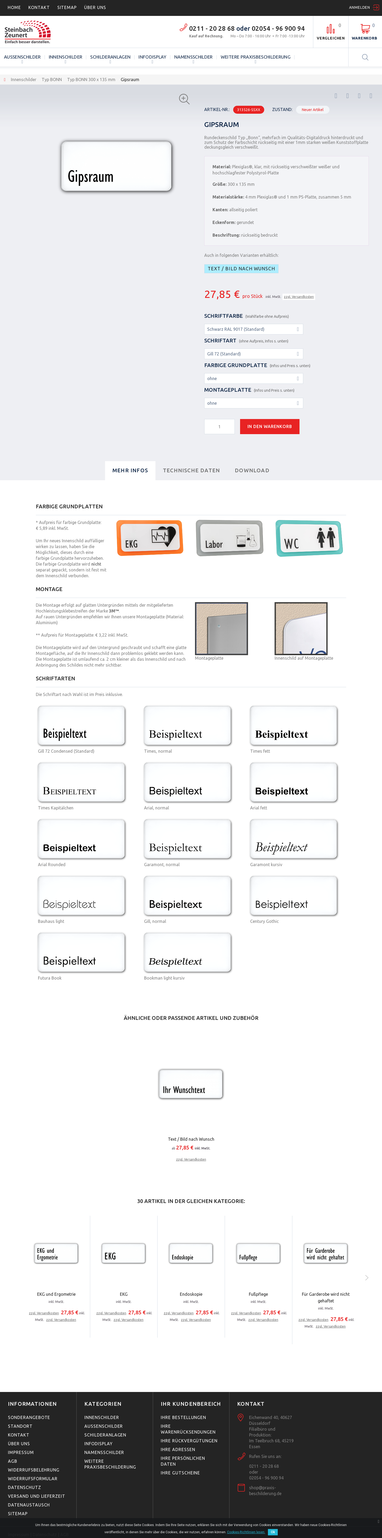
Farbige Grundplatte (257, 365)
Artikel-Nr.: (216, 109)
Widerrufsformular (33, 1478)
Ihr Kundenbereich (191, 1404)
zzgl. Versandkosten (299, 296)
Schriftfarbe (246, 316)
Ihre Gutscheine (180, 1472)
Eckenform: (224, 222)
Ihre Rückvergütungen (189, 1440)
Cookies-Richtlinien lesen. (246, 1532)
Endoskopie (191, 1294)
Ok (273, 1532)
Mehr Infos (130, 470)
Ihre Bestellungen (183, 1417)
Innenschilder (65, 56)
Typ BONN (52, 79)
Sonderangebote (29, 1417)
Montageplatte (249, 390)
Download (252, 470)
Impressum (21, 1452)
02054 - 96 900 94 (278, 28)
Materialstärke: (228, 197)
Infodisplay (152, 56)
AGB (12, 1461)
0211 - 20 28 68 (212, 28)
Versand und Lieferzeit (36, 1496)
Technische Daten (191, 470)
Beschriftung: (226, 235)
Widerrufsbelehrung (33, 1470)
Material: (221, 166)
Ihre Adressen (178, 1449)
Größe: (219, 184)
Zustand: (282, 109)
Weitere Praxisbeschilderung (255, 56)
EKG (124, 1294)
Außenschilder (22, 56)
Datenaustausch (29, 1504)
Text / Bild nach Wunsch (241, 268)
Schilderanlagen (110, 56)
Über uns (19, 1443)
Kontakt (39, 7)
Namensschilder (193, 56)
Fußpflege (258, 1294)
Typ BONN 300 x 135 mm (91, 79)
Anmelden (359, 7)
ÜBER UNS (95, 7)
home (14, 7)
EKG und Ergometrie (56, 1294)
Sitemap (67, 7)
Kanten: (220, 209)
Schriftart (246, 340)
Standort (20, 1426)
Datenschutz (24, 1487)
